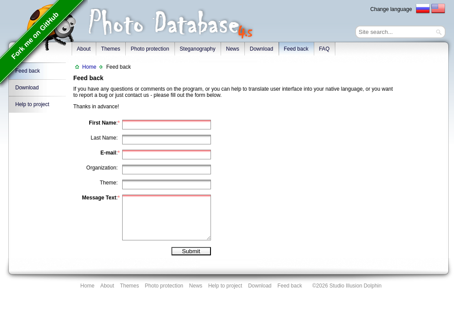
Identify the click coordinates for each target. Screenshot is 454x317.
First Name (102, 123)
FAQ (324, 49)
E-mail (108, 153)
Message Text (99, 198)
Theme (108, 183)
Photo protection (150, 49)
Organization (101, 168)
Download (261, 49)
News (232, 49)
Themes (110, 49)
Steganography (197, 49)
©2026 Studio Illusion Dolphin (347, 286)
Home (89, 67)
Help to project (32, 104)
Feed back (296, 49)
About (107, 286)
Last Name (103, 138)
